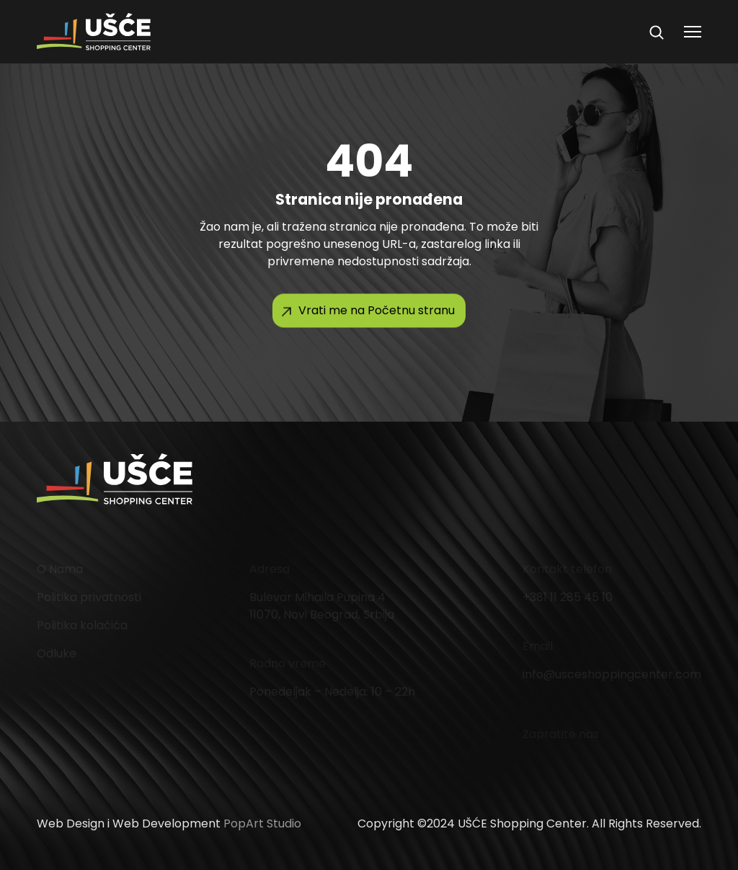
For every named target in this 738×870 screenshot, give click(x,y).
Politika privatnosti (89, 597)
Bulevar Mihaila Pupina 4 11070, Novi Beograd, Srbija (321, 606)
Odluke (56, 653)
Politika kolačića (82, 625)
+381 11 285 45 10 (568, 597)
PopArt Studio (262, 823)
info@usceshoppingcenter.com (612, 674)
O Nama (60, 569)
